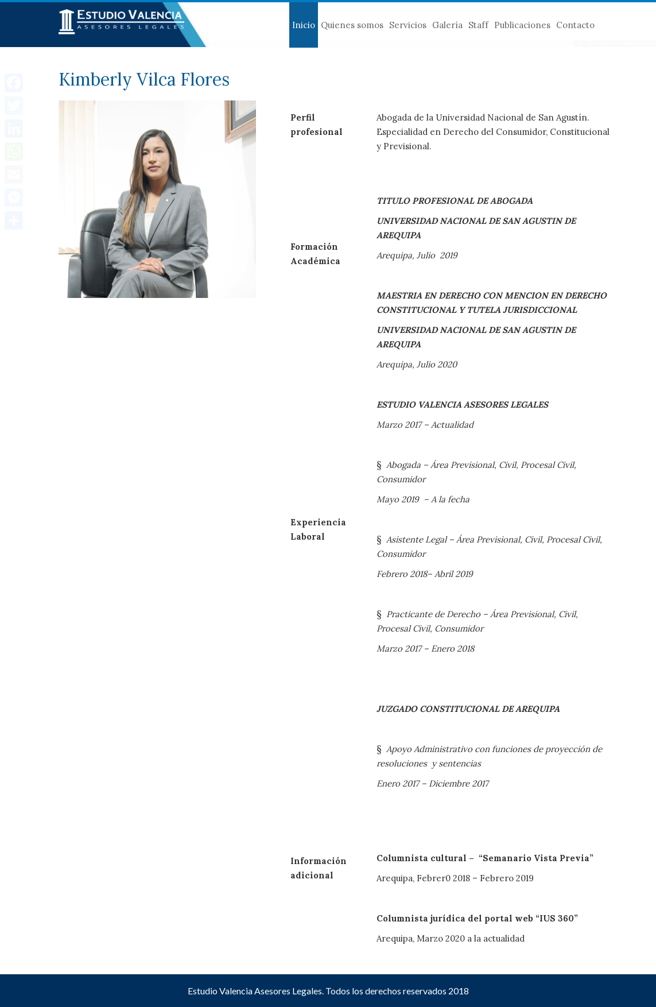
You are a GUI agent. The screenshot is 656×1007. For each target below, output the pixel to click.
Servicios (407, 25)
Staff (478, 25)
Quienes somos (352, 25)
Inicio (303, 25)
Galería (447, 25)
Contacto (575, 25)
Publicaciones (522, 25)
